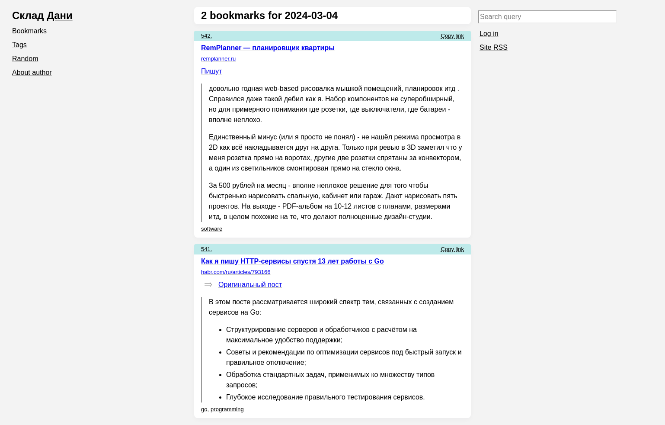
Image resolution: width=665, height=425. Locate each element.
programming (227, 409)
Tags (19, 44)
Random (25, 58)
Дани (60, 15)
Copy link (452, 35)
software (211, 228)
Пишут (211, 71)
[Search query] (547, 16)
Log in (489, 33)
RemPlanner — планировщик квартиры (268, 48)
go (204, 409)
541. (206, 249)
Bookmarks (29, 31)
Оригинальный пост (250, 284)
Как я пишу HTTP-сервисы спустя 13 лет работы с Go (292, 261)
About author (32, 72)
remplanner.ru (218, 58)
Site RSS (494, 47)
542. (206, 35)
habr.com (235, 272)
